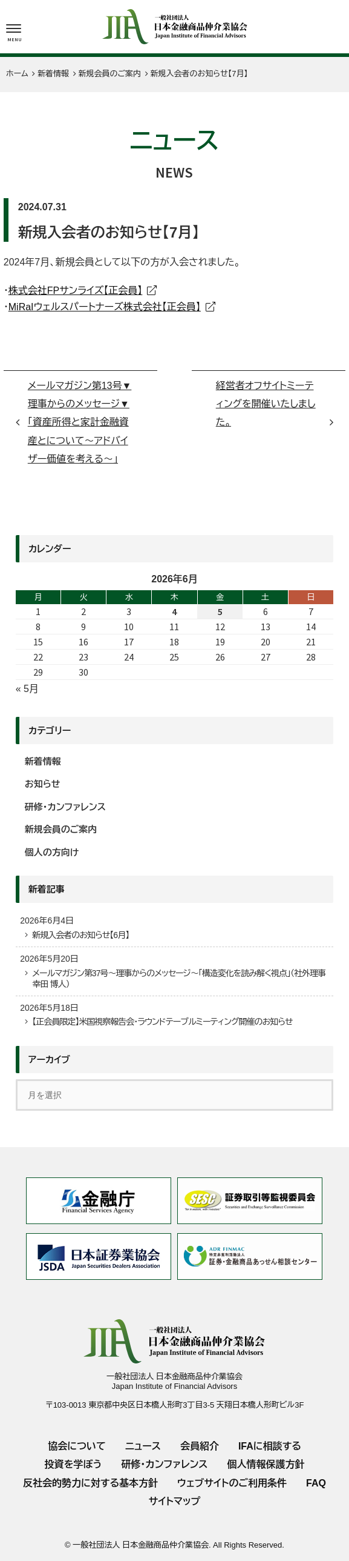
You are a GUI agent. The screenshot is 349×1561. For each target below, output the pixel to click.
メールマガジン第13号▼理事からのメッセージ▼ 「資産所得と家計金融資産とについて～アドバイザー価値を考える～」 (80, 423)
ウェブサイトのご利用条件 (232, 1483)
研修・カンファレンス (65, 807)
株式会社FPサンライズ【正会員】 (75, 290)
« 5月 (27, 689)
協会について (77, 1446)
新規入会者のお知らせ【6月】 (80, 935)
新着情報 (43, 761)
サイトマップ (174, 1501)
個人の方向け (52, 852)
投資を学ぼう (73, 1464)
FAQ (316, 1483)
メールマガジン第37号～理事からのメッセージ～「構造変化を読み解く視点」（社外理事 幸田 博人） (181, 978)
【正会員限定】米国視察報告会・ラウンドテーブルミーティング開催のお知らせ (162, 1022)
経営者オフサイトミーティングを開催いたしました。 (266, 404)
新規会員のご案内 (105, 207)
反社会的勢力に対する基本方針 (90, 1483)
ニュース (143, 1446)
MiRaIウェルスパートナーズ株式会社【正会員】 (104, 307)
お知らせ (42, 784)
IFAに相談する (269, 1446)
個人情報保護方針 (266, 1464)
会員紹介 (199, 1446)
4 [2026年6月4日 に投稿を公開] (174, 611)
